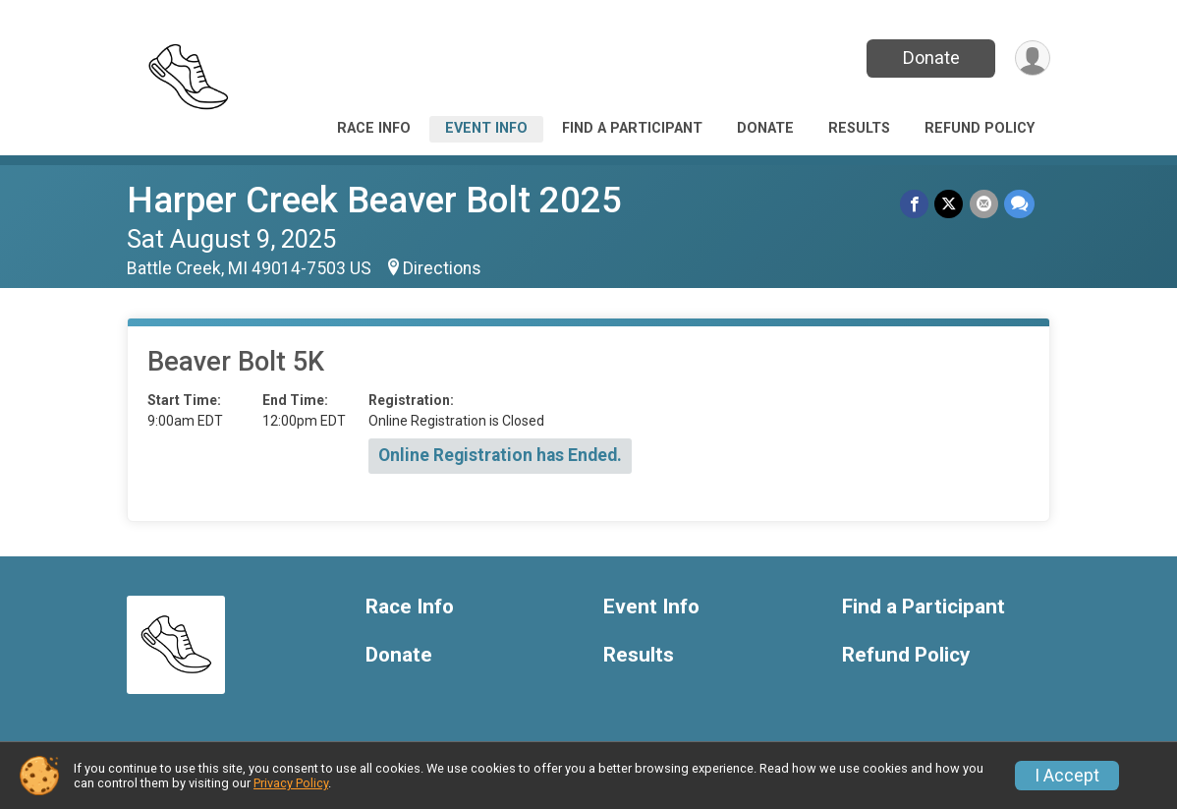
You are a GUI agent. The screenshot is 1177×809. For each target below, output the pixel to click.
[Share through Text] (1019, 204)
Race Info (374, 128)
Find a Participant (632, 128)
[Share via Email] (984, 204)
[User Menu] (1032, 58)
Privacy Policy (290, 783)
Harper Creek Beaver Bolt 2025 (374, 200)
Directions (442, 268)
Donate (930, 57)
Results (859, 128)
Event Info (486, 128)
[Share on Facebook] (915, 204)
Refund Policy (980, 128)
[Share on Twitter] (949, 204)
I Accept (1067, 775)
